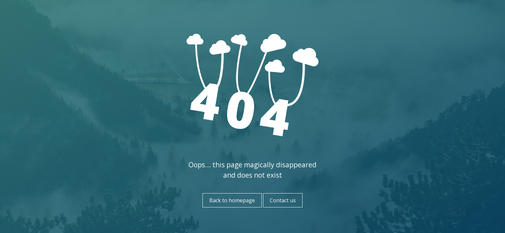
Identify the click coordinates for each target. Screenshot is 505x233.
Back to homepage (232, 200)
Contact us (283, 200)
